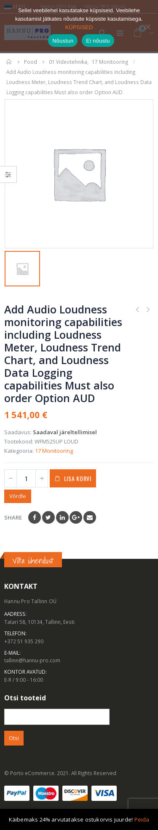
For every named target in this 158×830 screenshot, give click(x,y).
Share (13, 517)
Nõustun (62, 41)
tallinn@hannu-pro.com (32, 660)
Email (89, 517)
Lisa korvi (77, 478)
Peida (142, 819)
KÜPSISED (79, 27)
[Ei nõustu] (147, 26)
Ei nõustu (98, 41)
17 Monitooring (54, 450)
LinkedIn (62, 517)
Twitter (48, 517)
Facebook (34, 517)
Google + (76, 517)
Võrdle (17, 496)
